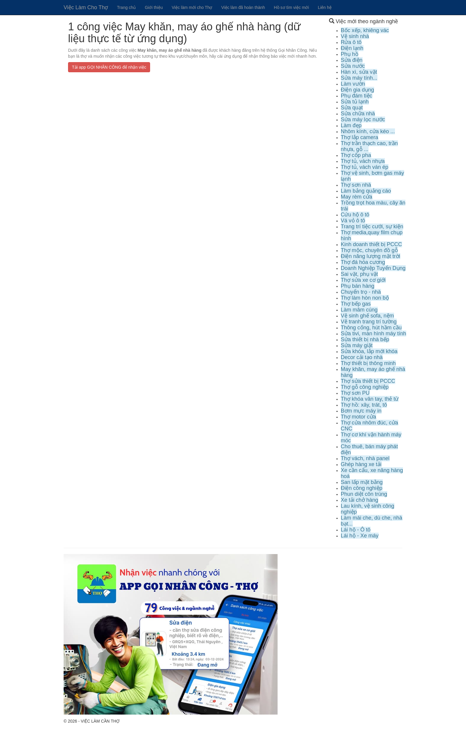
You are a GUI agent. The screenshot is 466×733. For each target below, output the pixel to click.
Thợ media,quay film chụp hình (372, 235)
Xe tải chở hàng (359, 500)
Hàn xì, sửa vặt (359, 72)
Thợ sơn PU (355, 393)
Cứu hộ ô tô (355, 215)
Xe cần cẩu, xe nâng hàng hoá (372, 473)
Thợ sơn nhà (356, 185)
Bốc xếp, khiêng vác (365, 30)
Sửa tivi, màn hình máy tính (373, 333)
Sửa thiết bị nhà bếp (365, 339)
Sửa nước (353, 66)
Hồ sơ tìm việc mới (291, 7)
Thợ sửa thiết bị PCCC (368, 381)
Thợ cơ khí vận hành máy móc (371, 437)
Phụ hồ (349, 54)
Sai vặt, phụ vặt (359, 274)
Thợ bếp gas (356, 304)
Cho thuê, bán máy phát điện (369, 449)
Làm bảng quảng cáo (366, 191)
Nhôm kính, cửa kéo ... (368, 131)
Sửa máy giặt (357, 345)
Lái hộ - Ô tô (356, 530)
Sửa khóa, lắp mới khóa (369, 351)
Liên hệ (325, 7)
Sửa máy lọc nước (363, 119)
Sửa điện (352, 60)
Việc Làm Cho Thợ (86, 7)
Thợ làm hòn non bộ (365, 298)
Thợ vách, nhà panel (365, 458)
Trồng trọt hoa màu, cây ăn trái (373, 206)
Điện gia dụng (357, 90)
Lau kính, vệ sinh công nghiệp (367, 509)
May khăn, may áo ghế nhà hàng (373, 372)
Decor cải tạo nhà (362, 357)
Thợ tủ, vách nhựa (363, 161)
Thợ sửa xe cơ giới (363, 280)
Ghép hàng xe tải (361, 464)
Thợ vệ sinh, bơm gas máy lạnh (372, 176)
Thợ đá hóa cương (363, 262)
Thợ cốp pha (356, 155)
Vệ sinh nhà (355, 36)
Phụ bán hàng (357, 286)
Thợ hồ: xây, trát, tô (364, 405)
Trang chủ (126, 7)
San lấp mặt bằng (362, 482)
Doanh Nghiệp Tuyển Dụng (373, 268)
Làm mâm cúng (359, 310)
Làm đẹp (351, 125)
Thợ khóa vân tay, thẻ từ (370, 399)
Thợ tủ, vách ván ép (364, 167)
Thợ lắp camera (359, 137)
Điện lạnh (352, 48)
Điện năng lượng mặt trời (370, 256)
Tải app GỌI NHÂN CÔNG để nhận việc (109, 67)
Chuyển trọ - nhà (361, 292)
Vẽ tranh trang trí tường (369, 322)
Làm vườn (353, 84)
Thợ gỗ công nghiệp (365, 387)
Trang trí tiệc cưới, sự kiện (372, 226)
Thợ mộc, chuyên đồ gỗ (369, 250)
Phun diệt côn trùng (364, 494)
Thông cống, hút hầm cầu (371, 328)
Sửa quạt (352, 108)
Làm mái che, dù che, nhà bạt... (371, 521)
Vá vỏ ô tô (353, 221)
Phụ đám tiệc (356, 96)
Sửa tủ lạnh (355, 102)
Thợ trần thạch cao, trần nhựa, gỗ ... (369, 146)
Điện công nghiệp (361, 488)
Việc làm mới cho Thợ (192, 7)
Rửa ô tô (351, 42)
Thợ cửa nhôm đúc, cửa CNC (369, 426)
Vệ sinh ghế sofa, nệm (367, 316)
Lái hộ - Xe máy (360, 536)
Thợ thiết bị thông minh (368, 363)
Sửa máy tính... (359, 78)
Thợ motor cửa (358, 417)
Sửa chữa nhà (358, 114)
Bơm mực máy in (361, 411)
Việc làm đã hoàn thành (243, 7)
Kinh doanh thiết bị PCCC (371, 244)
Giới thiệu (154, 7)
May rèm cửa (356, 197)
